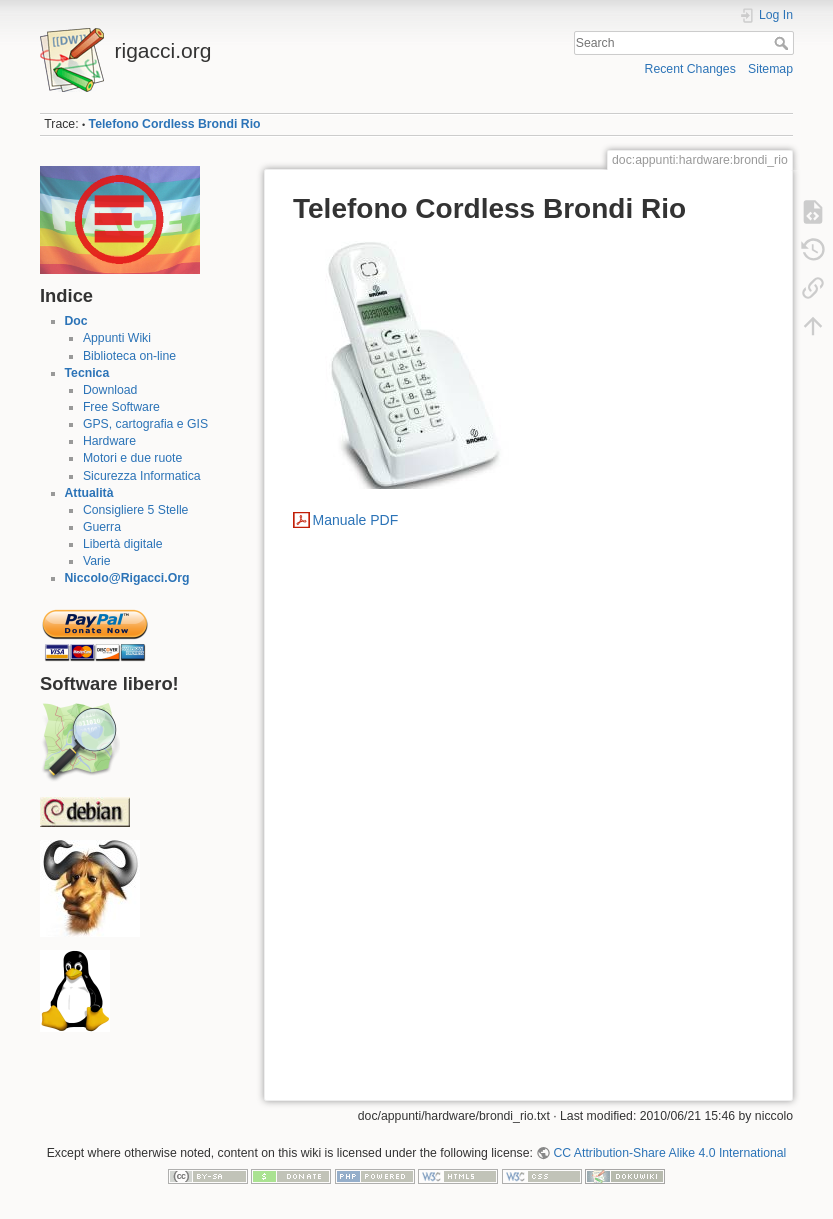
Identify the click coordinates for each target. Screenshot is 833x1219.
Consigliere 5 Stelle (136, 510)
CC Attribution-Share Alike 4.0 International (669, 1153)
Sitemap (770, 69)
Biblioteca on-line (129, 356)
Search (783, 43)
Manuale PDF (356, 520)
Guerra (102, 527)
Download (110, 390)
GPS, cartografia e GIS (145, 424)
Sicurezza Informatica (142, 476)
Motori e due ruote (132, 458)
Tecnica (87, 373)
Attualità (89, 493)
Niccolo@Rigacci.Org (127, 578)
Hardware (109, 441)
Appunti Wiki (117, 338)
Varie (97, 561)
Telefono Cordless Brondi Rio (175, 124)
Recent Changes (690, 69)
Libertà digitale (123, 544)
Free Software (121, 407)
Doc (76, 321)
